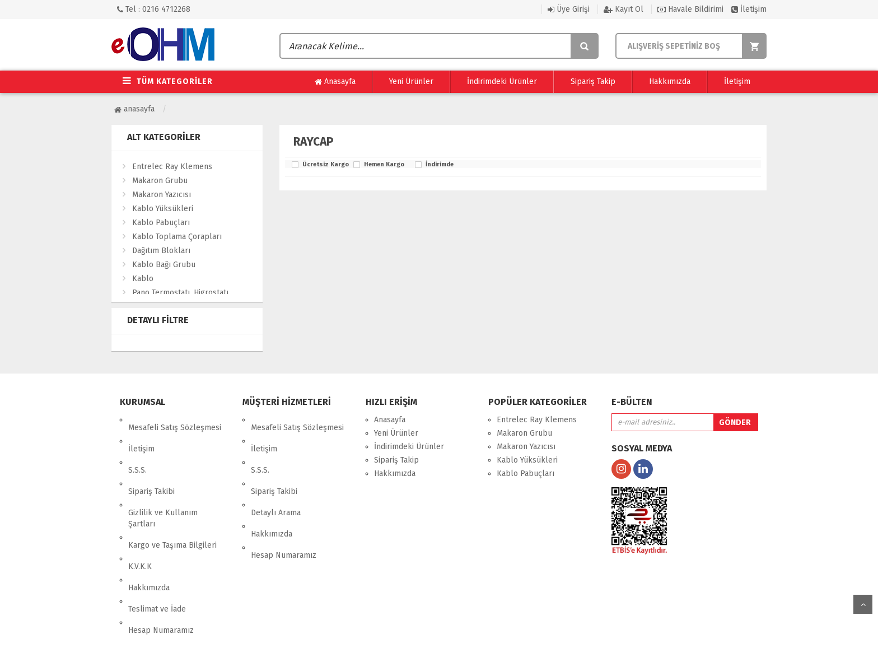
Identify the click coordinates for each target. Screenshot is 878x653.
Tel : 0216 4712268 (153, 9)
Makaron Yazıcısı (161, 194)
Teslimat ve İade (157, 538)
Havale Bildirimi (690, 9)
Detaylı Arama (276, 473)
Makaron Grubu (160, 180)
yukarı (862, 604)
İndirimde (440, 164)
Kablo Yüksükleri (162, 208)
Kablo (142, 278)
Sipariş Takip (593, 81)
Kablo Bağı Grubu (163, 264)
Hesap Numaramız (161, 552)
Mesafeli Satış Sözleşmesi (174, 420)
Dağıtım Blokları (161, 250)
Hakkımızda (669, 81)
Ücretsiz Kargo (325, 164)
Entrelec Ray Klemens (172, 166)
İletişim (749, 9)
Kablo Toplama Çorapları (177, 236)
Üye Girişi (569, 9)
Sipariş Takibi (151, 460)
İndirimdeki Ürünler (502, 81)
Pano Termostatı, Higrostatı (180, 292)
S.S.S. (137, 446)
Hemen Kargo (384, 164)
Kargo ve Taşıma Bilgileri (172, 498)
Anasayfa (335, 81)
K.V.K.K (140, 511)
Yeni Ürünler (411, 81)
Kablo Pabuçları (161, 222)
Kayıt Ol (623, 9)
